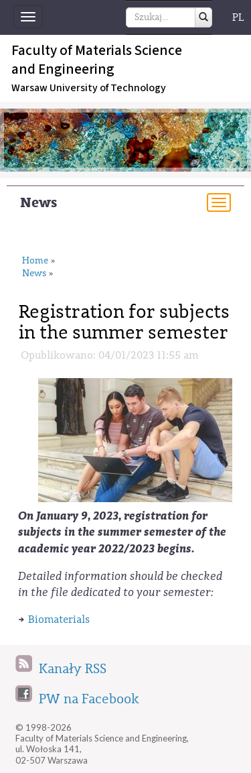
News (38, 203)
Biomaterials (59, 619)
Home (35, 261)
